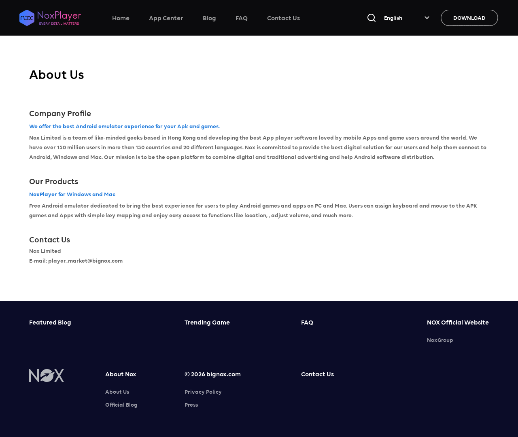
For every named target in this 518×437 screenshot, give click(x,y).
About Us (117, 391)
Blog (209, 17)
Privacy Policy (203, 391)
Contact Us (283, 17)
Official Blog (121, 404)
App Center (166, 17)
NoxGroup (440, 340)
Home (121, 17)
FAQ (242, 17)
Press (191, 404)
